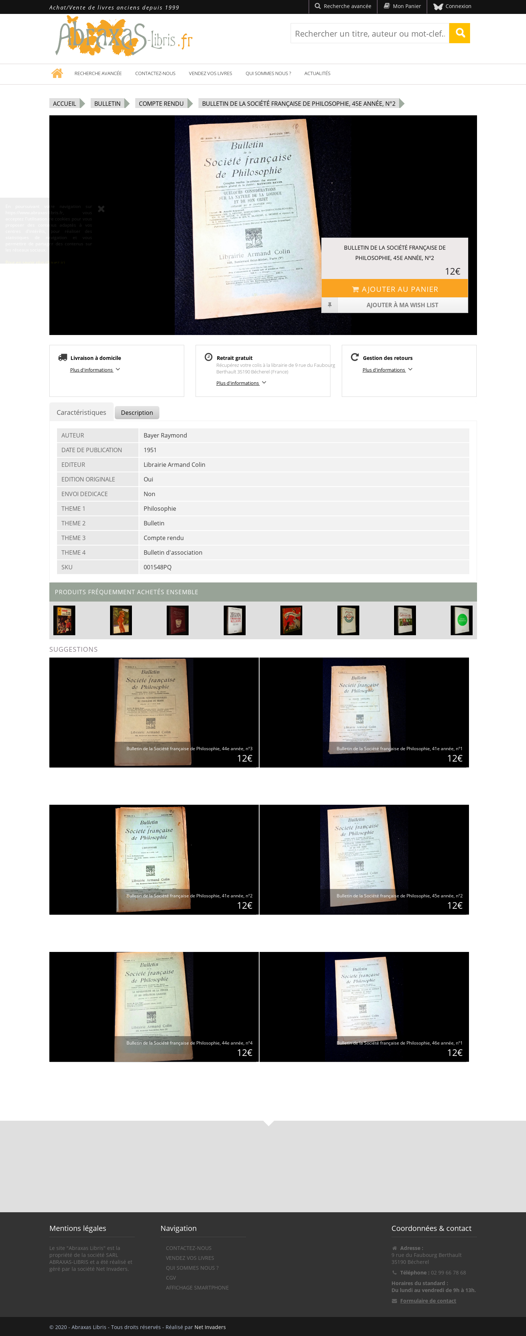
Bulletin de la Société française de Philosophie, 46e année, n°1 (400, 1043)
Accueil (64, 104)
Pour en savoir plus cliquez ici (35, 279)
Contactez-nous (155, 73)
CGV (171, 1277)
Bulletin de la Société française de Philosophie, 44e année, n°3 (189, 748)
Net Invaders (210, 1327)
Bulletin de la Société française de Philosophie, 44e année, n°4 (189, 1043)
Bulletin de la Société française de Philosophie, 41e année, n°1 (400, 748)
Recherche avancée (98, 73)
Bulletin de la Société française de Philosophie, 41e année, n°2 (189, 896)
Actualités (317, 73)
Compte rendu (161, 104)
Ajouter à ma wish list (380, 305)
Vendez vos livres (210, 73)
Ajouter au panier (395, 289)
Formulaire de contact (428, 1300)
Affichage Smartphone (197, 1287)
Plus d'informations (96, 369)
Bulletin (107, 104)
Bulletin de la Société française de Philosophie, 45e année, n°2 (299, 104)
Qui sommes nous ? (268, 73)
